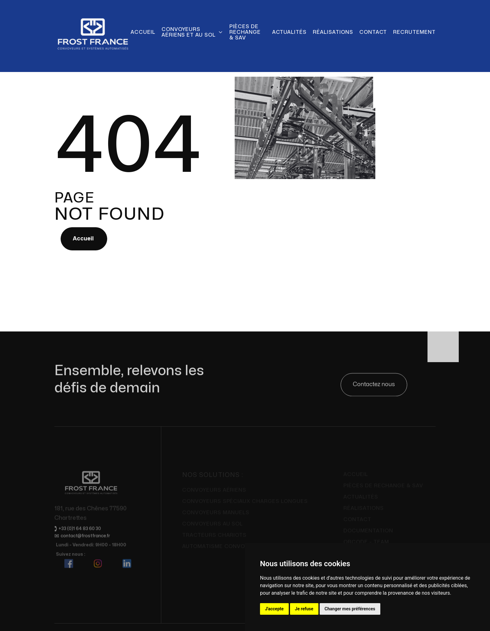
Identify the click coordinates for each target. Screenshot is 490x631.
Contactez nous (374, 385)
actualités (289, 32)
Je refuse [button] (304, 608)
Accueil (143, 32)
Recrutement (414, 32)
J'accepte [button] (274, 608)
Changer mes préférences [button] (350, 608)
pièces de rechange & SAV (245, 32)
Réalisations (333, 32)
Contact (373, 32)
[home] (92, 32)
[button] (192, 32)
